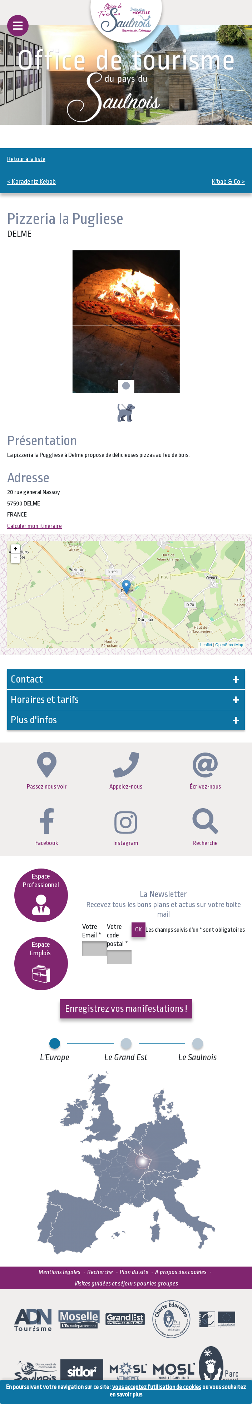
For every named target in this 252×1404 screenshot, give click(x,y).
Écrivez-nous (205, 771)
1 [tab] (125, 386)
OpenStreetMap (229, 645)
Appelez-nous (125, 770)
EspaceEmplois (41, 962)
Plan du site (134, 1272)
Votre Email (91, 931)
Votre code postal (117, 935)
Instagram (125, 828)
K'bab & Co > (228, 182)
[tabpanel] (126, 321)
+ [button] (16, 549)
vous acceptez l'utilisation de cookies (156, 1387)
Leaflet (206, 645)
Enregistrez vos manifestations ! (126, 1008)
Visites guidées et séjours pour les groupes (126, 1283)
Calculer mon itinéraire (34, 526)
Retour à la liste (26, 159)
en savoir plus (126, 1394)
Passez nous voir (47, 771)
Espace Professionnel (41, 893)
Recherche (205, 827)
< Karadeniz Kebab (31, 182)
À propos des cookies (181, 1272)
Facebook (46, 827)
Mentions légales (59, 1272)
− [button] (16, 558)
